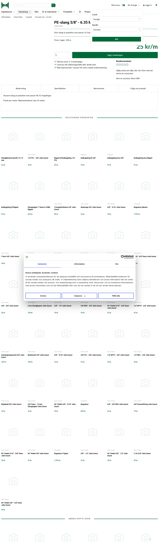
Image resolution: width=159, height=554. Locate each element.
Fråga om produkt (138, 88)
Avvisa (43, 296)
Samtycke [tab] (42, 264)
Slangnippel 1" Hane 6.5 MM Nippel (39, 208)
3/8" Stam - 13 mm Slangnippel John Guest (37, 405)
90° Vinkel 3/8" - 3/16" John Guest (65, 405)
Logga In (147, 5)
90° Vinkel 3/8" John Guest (38, 453)
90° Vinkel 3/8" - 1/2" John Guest (117, 454)
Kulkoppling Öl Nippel (9, 207)
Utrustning (25, 12)
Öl (80, 12)
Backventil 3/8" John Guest (38, 355)
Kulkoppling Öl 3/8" (88, 158)
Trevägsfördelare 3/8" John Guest (65, 208)
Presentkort (89, 12)
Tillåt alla (116, 296)
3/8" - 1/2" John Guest (89, 453)
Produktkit (69, 12)
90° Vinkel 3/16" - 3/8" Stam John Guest (118, 307)
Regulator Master (141, 207)
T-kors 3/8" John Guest (10, 256)
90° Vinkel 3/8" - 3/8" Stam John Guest (11, 504)
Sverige (134, 5)
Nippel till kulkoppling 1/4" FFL (64, 159)
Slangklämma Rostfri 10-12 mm (12, 159)
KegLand (83, 154)
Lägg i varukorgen (115, 55)
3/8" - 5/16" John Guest (63, 355)
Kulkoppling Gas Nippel (143, 158)
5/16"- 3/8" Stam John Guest (145, 256)
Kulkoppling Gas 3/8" (115, 158)
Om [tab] (116, 264)
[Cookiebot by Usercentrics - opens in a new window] (123, 257)
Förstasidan (5, 17)
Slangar (29, 17)
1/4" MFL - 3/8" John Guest (144, 355)
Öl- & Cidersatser (51, 12)
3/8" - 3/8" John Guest (9, 306)
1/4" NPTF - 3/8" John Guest (118, 355)
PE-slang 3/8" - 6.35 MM (43, 17)
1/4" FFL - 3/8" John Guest (38, 158)
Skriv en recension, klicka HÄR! (128, 78)
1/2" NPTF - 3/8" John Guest (145, 306)
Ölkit (36, 12)
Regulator (85, 404)
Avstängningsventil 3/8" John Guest (12, 356)
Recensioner (99, 88)
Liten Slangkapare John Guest (40, 306)
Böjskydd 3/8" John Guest (11, 404)
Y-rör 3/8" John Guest (142, 453)
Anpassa (79, 296)
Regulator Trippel (61, 453)
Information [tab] (79, 264)
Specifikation (60, 88)
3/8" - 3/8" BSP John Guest (117, 404)
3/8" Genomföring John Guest (145, 404)
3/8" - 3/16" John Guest (116, 207)
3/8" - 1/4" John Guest (62, 306)
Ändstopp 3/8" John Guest (91, 207)
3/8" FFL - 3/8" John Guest (91, 355)
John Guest (58, 26)
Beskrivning (21, 88)
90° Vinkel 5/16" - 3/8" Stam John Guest (12, 454)
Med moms (118, 5)
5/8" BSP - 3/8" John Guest (91, 306)
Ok (116, 39)
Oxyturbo (137, 204)
